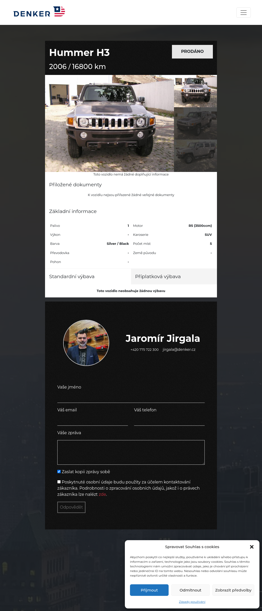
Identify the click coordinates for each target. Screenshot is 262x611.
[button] (251, 546)
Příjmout (149, 590)
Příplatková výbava (158, 276)
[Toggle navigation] (243, 12)
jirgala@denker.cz (179, 349)
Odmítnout (190, 590)
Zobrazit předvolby (233, 590)
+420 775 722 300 (144, 350)
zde (102, 494)
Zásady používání (192, 602)
